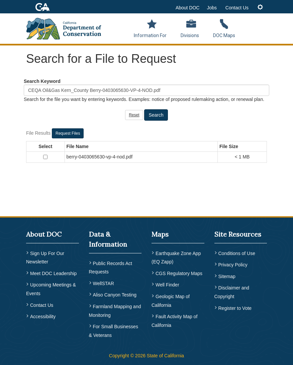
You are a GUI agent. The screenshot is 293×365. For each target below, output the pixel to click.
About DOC (188, 7)
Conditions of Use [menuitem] (237, 253)
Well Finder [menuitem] (167, 284)
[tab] (260, 7)
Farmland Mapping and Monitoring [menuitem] (115, 311)
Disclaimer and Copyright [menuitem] (232, 292)
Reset (134, 115)
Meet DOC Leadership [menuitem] (53, 273)
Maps (160, 234)
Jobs (212, 7)
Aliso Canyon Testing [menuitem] (114, 294)
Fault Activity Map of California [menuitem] (174, 321)
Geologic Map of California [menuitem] (171, 301)
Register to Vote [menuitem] (235, 308)
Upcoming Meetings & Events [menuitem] (51, 289)
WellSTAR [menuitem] (103, 283)
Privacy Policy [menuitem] (233, 264)
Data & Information (108, 239)
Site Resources (237, 234)
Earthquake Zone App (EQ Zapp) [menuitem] (176, 258)
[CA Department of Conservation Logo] (66, 27)
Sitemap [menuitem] (226, 276)
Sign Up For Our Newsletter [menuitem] (45, 258)
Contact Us (237, 7)
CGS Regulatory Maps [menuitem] (179, 273)
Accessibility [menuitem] (43, 316)
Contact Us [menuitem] (41, 305)
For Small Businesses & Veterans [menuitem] (113, 331)
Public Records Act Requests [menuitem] (110, 268)
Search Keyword (42, 81)
